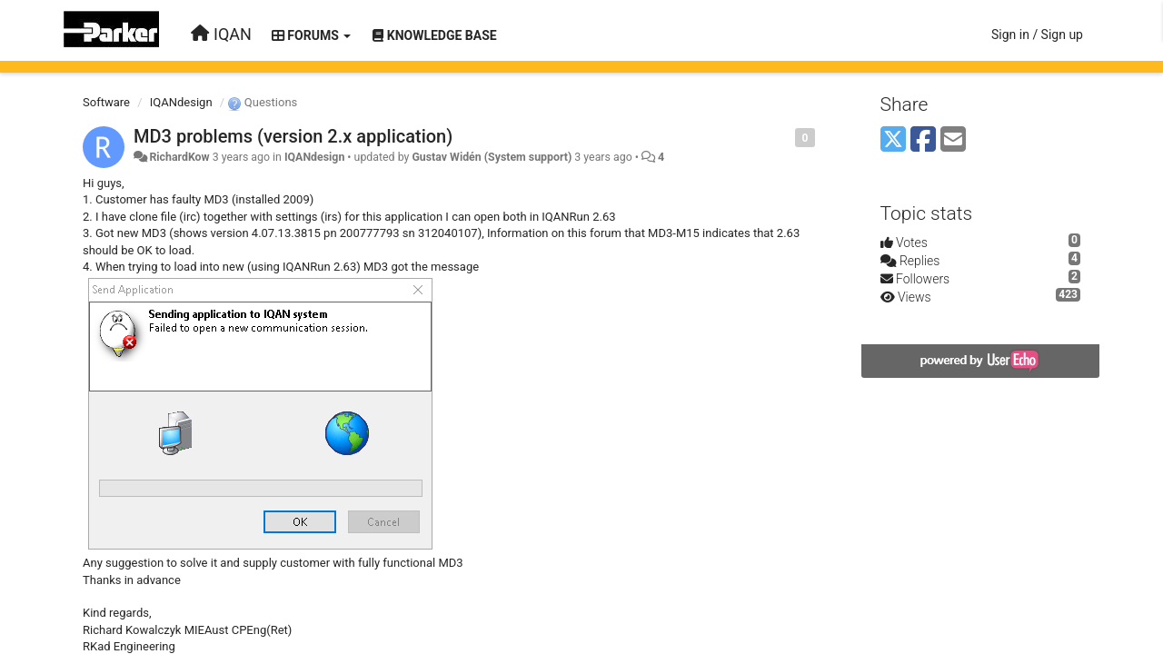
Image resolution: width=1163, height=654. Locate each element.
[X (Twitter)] (893, 140)
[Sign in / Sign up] (1037, 34)
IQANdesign (181, 102)
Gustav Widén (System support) (492, 157)
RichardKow (179, 157)
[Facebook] (923, 140)
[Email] (953, 140)
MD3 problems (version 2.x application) (293, 136)
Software (106, 102)
